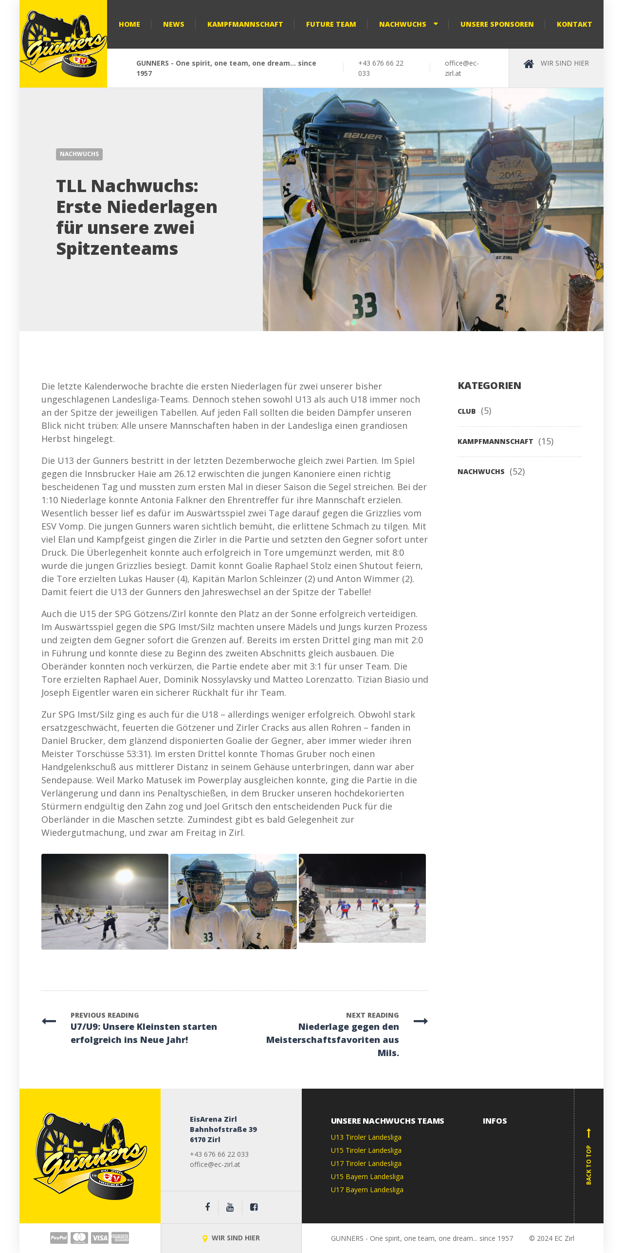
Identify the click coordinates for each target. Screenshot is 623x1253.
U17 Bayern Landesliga (367, 1189)
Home (129, 24)
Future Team (331, 24)
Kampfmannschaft (245, 24)
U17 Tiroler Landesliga (366, 1163)
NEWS (173, 24)
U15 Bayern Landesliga (367, 1176)
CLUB (467, 411)
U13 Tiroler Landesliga (366, 1137)
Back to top (589, 1156)
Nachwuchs (402, 24)
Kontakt (574, 24)
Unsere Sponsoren (497, 24)
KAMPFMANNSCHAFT (495, 441)
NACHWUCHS (79, 154)
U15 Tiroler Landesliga (366, 1150)
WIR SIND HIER (231, 1237)
